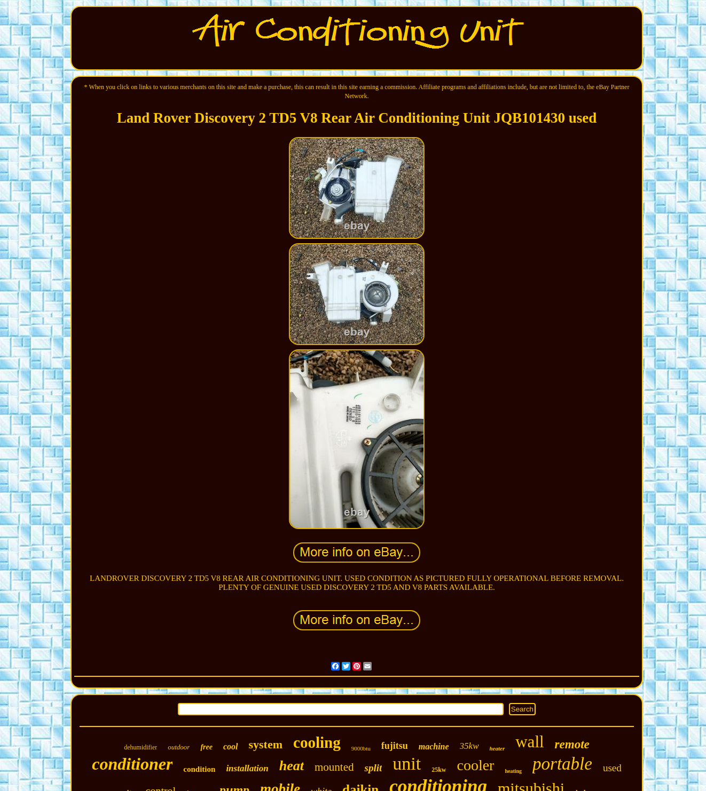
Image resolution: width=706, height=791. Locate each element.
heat (291, 765)
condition (199, 769)
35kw (469, 746)
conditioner (132, 763)
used (612, 767)
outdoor (179, 747)
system (265, 744)
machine (434, 746)
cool (230, 746)
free (206, 747)
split (373, 767)
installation (247, 768)
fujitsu (394, 745)
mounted (334, 767)
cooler (475, 765)
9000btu (361, 748)
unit (407, 763)
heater (497, 748)
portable (562, 763)
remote (572, 744)
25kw (439, 769)
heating (513, 771)
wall (529, 741)
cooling (317, 742)
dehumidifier (140, 747)
